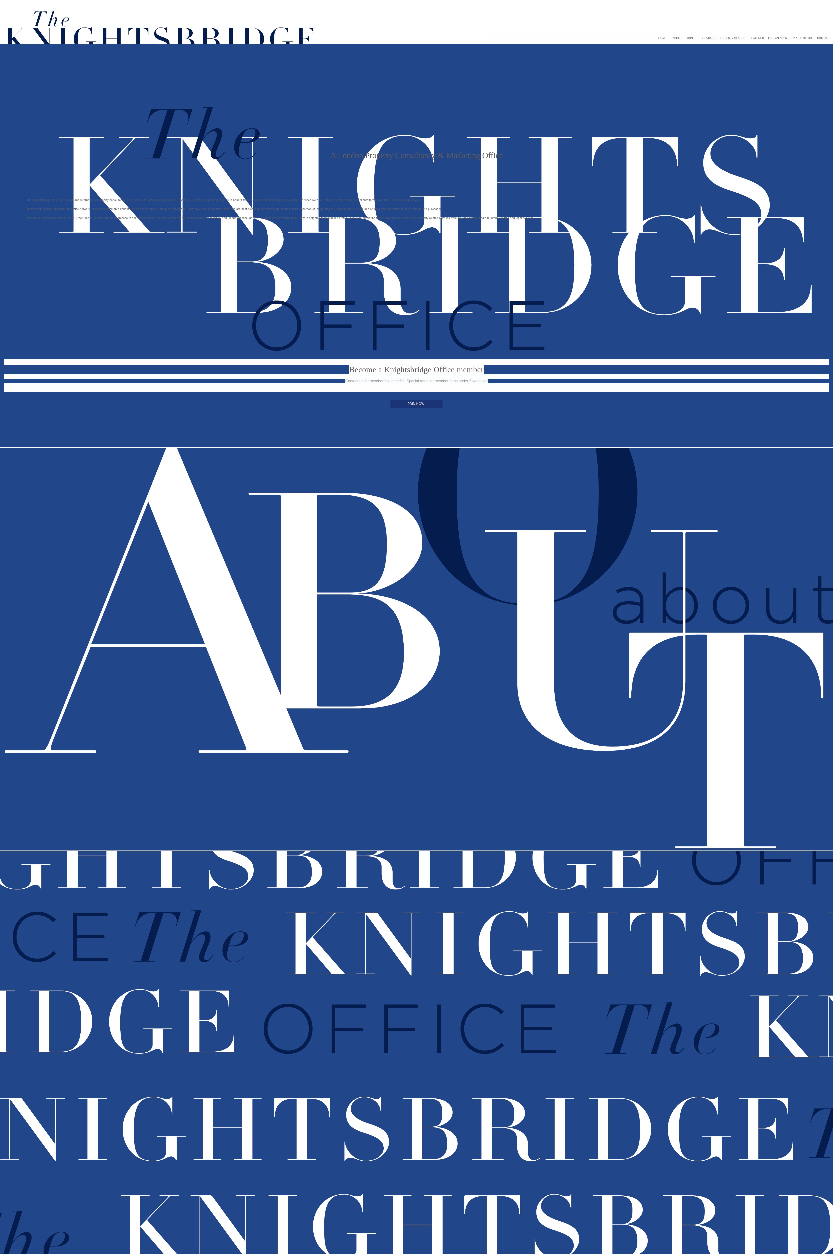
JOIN (690, 38)
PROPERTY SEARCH (732, 38)
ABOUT (677, 38)
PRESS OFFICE (803, 38)
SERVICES (708, 38)
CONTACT (823, 38)
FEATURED (757, 38)
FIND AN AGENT (778, 38)
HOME (662, 38)
